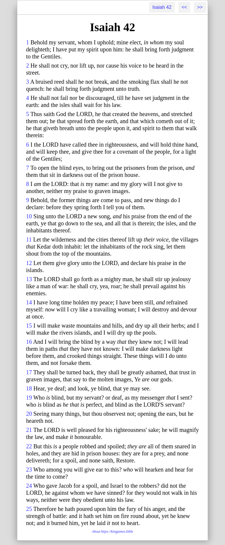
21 (29, 430)
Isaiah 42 (161, 7)
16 (29, 341)
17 (29, 372)
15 (29, 325)
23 (29, 469)
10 (29, 216)
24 (29, 485)
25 (29, 509)
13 (29, 279)
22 (29, 446)
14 (29, 302)
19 (29, 397)
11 (29, 239)
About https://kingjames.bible (112, 531)
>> (200, 7)
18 (29, 388)
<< (184, 7)
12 (29, 263)
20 (29, 413)
